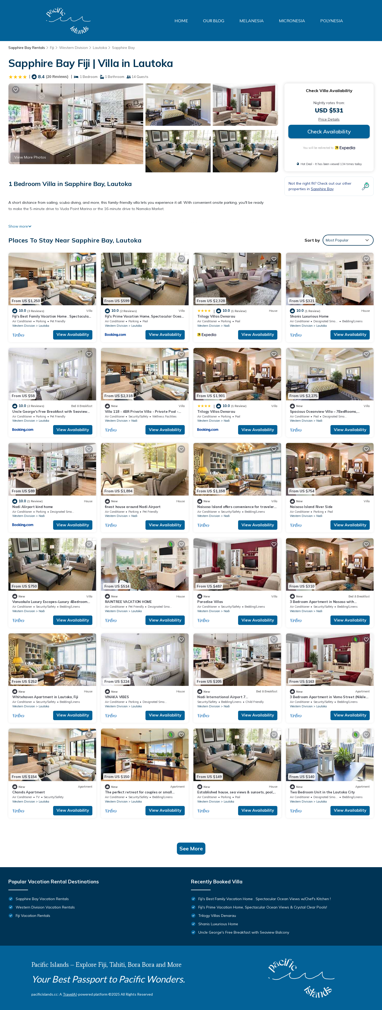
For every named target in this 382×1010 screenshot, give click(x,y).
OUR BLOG (213, 20)
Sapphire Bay (123, 47)
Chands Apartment (28, 792)
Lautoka (100, 47)
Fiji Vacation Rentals (33, 915)
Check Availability (329, 131)
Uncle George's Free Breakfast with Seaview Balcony (243, 932)
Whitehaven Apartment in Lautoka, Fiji (45, 697)
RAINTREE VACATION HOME (128, 602)
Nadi (227, 326)
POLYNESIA (331, 20)
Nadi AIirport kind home (32, 507)
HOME (181, 20)
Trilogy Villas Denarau (216, 316)
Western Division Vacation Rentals (45, 907)
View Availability (73, 334)
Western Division (73, 47)
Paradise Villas (210, 602)
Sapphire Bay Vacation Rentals (42, 898)
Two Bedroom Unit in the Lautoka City (322, 792)
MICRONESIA (292, 20)
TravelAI (70, 994)
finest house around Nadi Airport (133, 507)
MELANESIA (251, 20)
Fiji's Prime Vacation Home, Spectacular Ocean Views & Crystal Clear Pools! (262, 907)
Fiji (52, 47)
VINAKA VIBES (117, 697)
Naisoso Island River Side (311, 507)
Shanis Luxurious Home (309, 316)
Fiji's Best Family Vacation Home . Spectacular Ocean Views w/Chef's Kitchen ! (264, 898)
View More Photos (30, 157)
